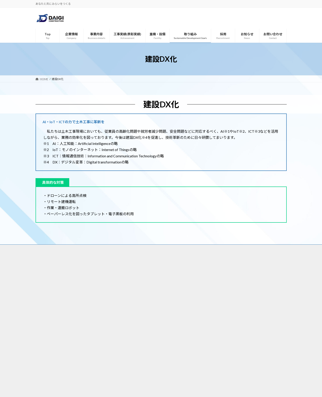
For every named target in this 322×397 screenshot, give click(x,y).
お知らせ (219, 248)
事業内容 (110, 248)
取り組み (185, 248)
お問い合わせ (241, 248)
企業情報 (91, 248)
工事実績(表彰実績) (136, 248)
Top (74, 248)
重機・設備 (164, 248)
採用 (202, 248)
